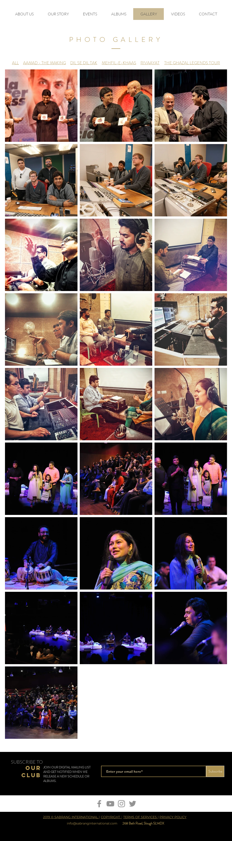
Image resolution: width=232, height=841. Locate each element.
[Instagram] (121, 803)
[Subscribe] (215, 771)
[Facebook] (99, 803)
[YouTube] (110, 803)
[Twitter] (132, 803)
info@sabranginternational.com (92, 823)
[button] (178, 14)
